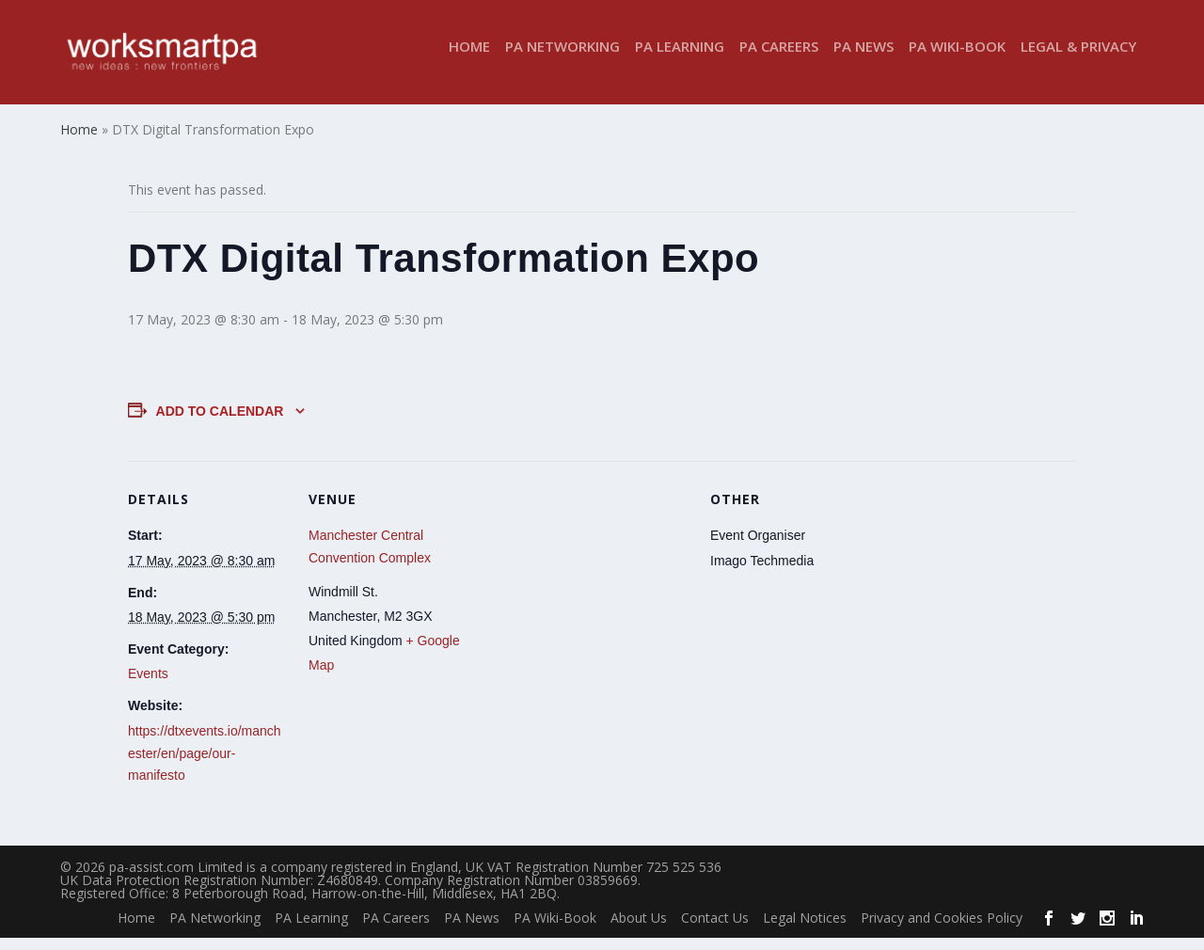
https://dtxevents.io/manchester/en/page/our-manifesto (204, 766)
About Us (638, 930)
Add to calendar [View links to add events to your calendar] (220, 423)
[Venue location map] (588, 603)
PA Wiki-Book (957, 60)
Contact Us (715, 930)
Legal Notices (805, 930)
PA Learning (679, 60)
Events (148, 686)
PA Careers (778, 60)
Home (469, 60)
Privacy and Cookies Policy (941, 930)
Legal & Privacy (1078, 60)
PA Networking (562, 60)
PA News (863, 60)
